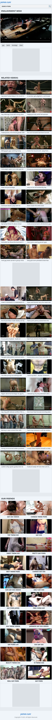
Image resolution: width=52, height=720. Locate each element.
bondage (14, 45)
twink (8, 45)
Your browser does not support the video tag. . (26, 28)
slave (21, 45)
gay (3, 45)
